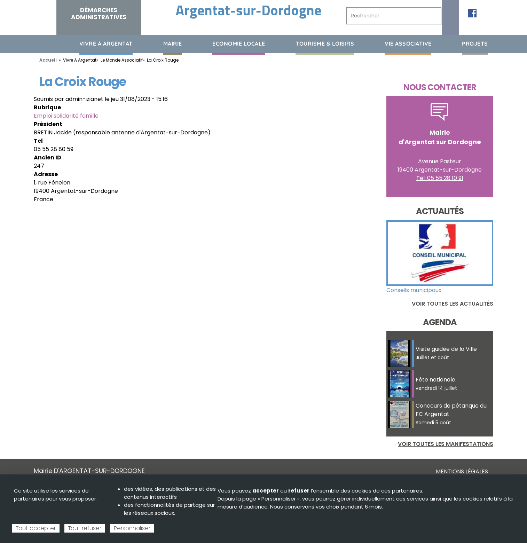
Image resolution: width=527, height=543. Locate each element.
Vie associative (408, 43)
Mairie (172, 43)
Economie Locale (238, 43)
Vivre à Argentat (106, 43)
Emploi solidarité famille (66, 116)
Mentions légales (462, 471)
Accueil (39, 43)
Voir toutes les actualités (452, 304)
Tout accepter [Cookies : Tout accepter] (36, 528)
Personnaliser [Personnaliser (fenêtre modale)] (132, 528)
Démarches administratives (98, 13)
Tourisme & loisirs (325, 43)
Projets (475, 43)
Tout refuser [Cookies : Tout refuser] (84, 528)
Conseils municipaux (413, 290)
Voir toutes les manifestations (445, 444)
